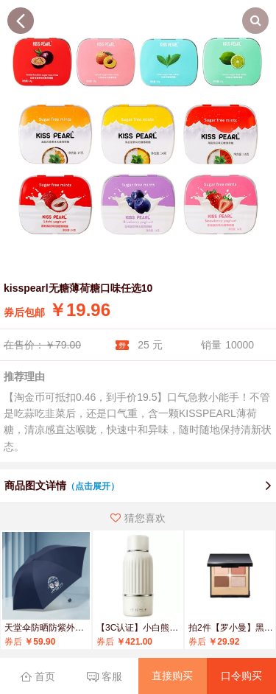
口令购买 (241, 675)
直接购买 (172, 675)
